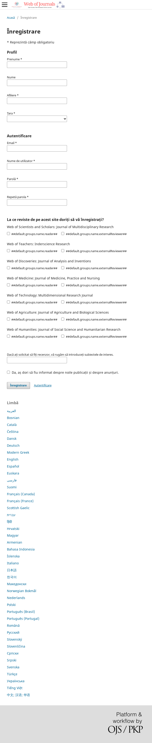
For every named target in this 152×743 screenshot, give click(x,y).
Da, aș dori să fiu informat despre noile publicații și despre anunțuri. (63, 372)
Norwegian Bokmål (21, 591)
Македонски (16, 584)
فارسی (12, 480)
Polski (11, 604)
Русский (13, 632)
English (12, 459)
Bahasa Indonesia (21, 549)
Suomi (12, 487)
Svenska (13, 667)
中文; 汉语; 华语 (18, 695)
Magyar (13, 535)
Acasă (11, 17)
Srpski (11, 660)
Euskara (13, 473)
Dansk (11, 438)
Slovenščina (16, 646)
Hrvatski (13, 528)
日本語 (12, 570)
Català (12, 424)
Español (13, 466)
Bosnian (13, 418)
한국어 (12, 577)
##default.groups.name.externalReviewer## (93, 234)
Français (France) (20, 501)
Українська (15, 681)
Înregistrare (18, 385)
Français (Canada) (21, 494)
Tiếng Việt (14, 688)
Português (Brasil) (21, 611)
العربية (11, 411)
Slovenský (14, 639)
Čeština (12, 431)
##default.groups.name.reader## (32, 234)
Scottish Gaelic (18, 508)
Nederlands (16, 598)
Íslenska (13, 556)
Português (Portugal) (23, 618)
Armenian (14, 542)
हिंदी (9, 522)
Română (13, 625)
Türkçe (12, 674)
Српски (12, 653)
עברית (11, 515)
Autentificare (43, 385)
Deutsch (13, 445)
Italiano (13, 563)
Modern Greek (18, 452)
